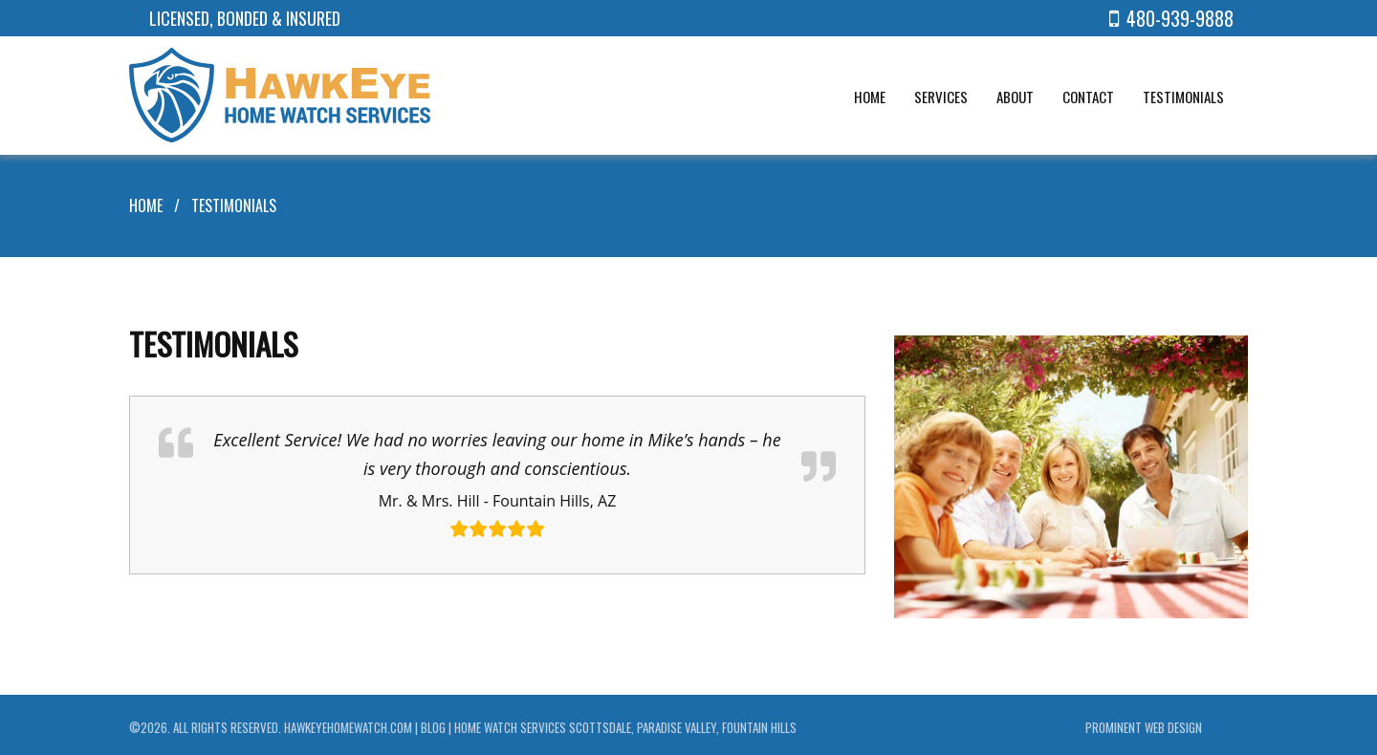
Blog (433, 723)
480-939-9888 (1171, 18)
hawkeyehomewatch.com (348, 723)
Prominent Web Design (1143, 723)
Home (146, 201)
